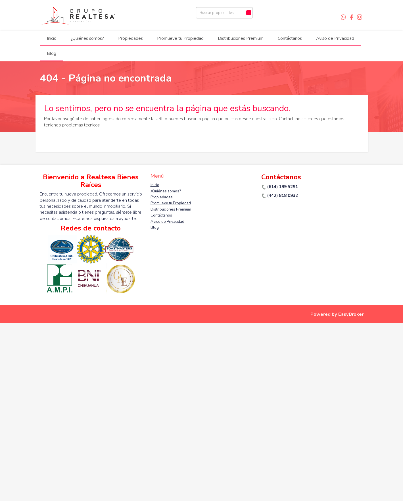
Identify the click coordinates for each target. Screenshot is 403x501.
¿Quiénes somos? (87, 38)
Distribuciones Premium (241, 38)
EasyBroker (351, 314)
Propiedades (130, 38)
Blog (51, 53)
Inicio (52, 38)
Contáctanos (290, 38)
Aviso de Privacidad (335, 38)
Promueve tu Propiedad (180, 38)
